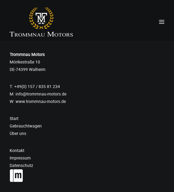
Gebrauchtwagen (26, 126)
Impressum (20, 158)
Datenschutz (21, 165)
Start (14, 118)
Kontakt (17, 150)
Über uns (18, 133)
